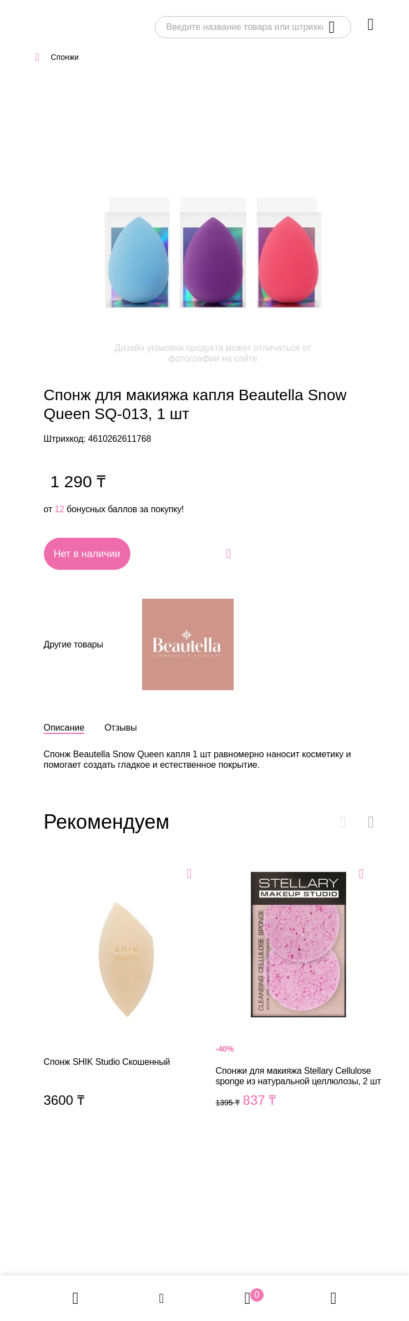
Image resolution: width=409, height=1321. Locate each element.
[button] (371, 822)
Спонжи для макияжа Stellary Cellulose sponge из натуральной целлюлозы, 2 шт (299, 997)
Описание (64, 727)
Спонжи (65, 57)
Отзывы (120, 727)
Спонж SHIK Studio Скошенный (127, 997)
